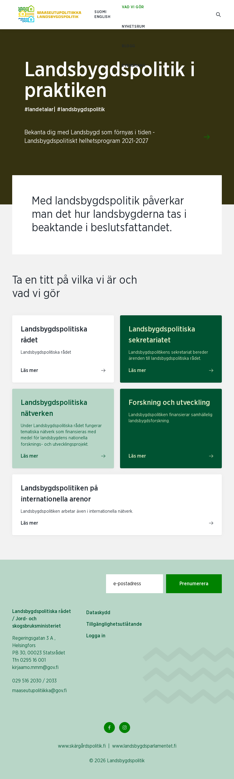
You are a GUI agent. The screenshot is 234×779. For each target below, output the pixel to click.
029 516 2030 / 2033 (34, 680)
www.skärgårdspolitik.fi (82, 746)
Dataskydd (98, 612)
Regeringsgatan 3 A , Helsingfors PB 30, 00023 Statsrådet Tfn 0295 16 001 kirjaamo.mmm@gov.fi (38, 653)
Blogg (128, 46)
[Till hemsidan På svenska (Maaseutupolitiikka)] (49, 14)
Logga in (95, 635)
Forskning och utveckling (169, 402)
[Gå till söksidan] (219, 15)
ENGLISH (102, 17)
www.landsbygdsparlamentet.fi (144, 746)
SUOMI (100, 12)
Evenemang (133, 66)
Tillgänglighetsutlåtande (114, 624)
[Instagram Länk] (124, 727)
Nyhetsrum (133, 27)
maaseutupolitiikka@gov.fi (39, 690)
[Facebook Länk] (109, 727)
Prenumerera (193, 583)
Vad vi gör (133, 7)
